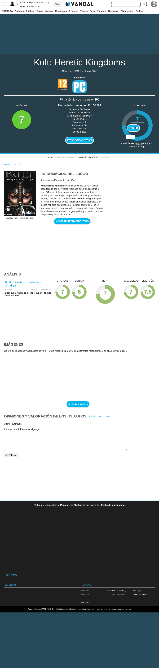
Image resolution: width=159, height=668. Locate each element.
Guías (40, 11)
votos (137, 144)
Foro (92, 11)
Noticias (19, 11)
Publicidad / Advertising (116, 590)
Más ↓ (57, 4)
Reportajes (61, 11)
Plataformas (126, 11)
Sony (47, 2)
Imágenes (94, 157)
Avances (73, 11)
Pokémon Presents (35, 2)
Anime (22, 2)
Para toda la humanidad (30, 6)
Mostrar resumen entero (72, 221)
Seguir (133, 128)
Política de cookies (140, 594)
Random (101, 11)
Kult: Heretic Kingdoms (79, 62)
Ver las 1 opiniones (99, 416)
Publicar (11, 455)
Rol (95, 71)
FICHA (51, 158)
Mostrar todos (78, 404)
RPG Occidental (82, 71)
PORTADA (7, 11)
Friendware (86, 115)
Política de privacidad (115, 594)
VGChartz (85, 602)
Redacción (85, 590)
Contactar (85, 594)
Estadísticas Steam (79, 140)
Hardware (113, 11)
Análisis (30, 11)
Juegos (49, 11)
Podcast (140, 11)
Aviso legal (136, 590)
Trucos (84, 11)
